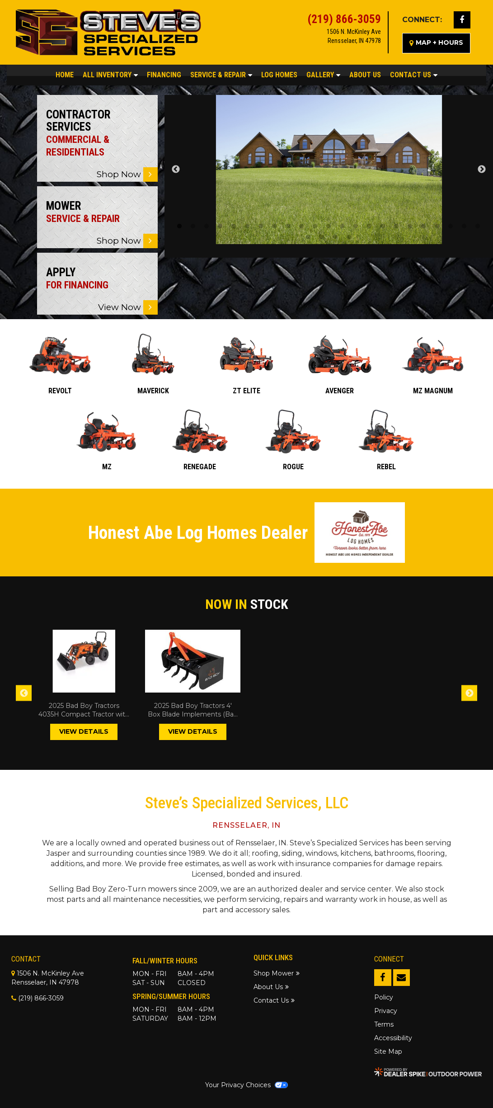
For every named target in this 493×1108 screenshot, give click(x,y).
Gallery (323, 75)
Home (65, 75)
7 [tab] (260, 226)
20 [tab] (436, 226)
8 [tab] (274, 226)
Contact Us (413, 75)
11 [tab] (314, 226)
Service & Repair (221, 75)
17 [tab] (396, 226)
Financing (164, 75)
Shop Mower (274, 973)
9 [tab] (287, 226)
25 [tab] (321, 237)
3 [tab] (206, 226)
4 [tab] (220, 226)
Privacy (385, 1011)
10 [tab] (301, 226)
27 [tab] (348, 237)
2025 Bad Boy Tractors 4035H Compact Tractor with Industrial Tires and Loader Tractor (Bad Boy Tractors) (83, 710)
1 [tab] (179, 226)
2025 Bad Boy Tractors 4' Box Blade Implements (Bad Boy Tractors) (193, 710)
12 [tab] (328, 226)
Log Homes (279, 75)
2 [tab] (192, 226)
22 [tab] (464, 226)
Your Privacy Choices (246, 1085)
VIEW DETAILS (83, 731)
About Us (365, 75)
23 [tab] (477, 226)
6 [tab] (247, 226)
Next (481, 169)
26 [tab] (335, 237)
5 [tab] (233, 226)
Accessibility (393, 1038)
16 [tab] (382, 226)
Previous (175, 169)
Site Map (388, 1051)
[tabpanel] (329, 169)
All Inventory (110, 75)
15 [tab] (369, 226)
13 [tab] (342, 226)
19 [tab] (423, 226)
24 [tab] (308, 237)
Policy (383, 997)
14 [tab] (355, 226)
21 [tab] (450, 226)
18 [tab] (409, 226)
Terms (384, 1024)
